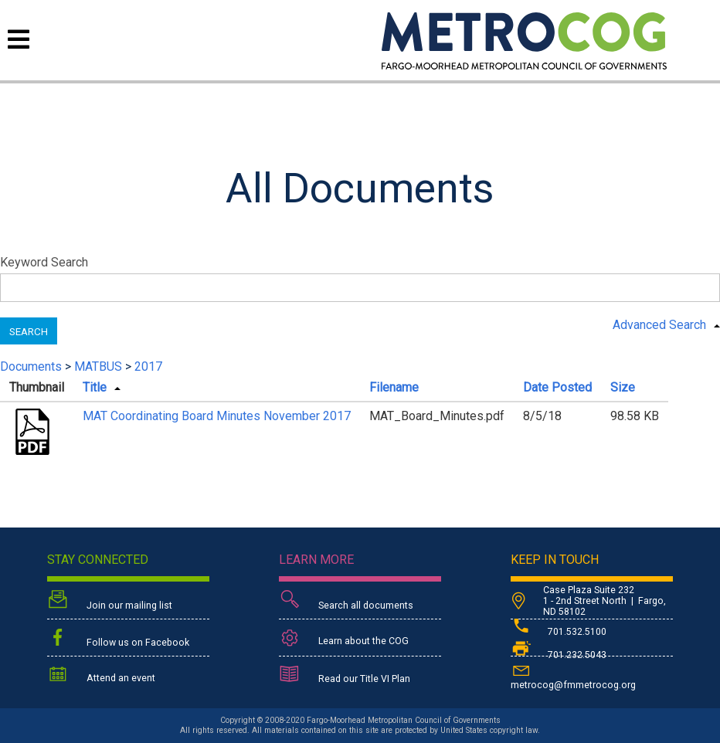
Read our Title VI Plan (344, 676)
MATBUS (98, 366)
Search (28, 332)
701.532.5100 (558, 631)
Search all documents (346, 601)
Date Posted (557, 387)
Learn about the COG (344, 638)
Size (622, 387)
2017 (148, 366)
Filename (394, 387)
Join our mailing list (109, 601)
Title (95, 387)
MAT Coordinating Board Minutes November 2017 (217, 416)
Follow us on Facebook (118, 639)
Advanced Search (659, 324)
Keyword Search (44, 262)
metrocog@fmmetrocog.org (573, 675)
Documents (31, 366)
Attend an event (101, 675)
